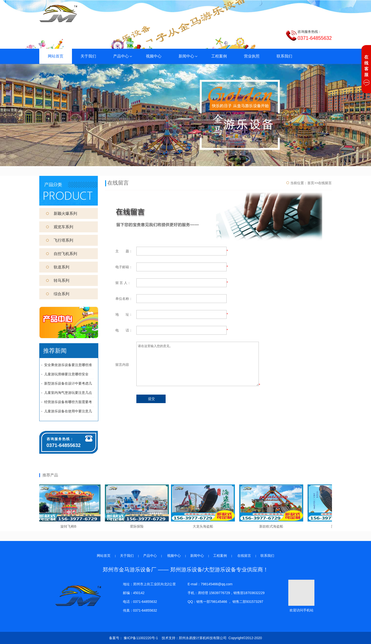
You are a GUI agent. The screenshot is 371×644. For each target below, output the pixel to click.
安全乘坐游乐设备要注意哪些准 (68, 365)
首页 (310, 183)
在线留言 (244, 556)
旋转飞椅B (69, 526)
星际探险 (138, 526)
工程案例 (219, 56)
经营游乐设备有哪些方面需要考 (68, 402)
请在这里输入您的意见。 (197, 364)
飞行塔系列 (59, 240)
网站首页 (55, 56)
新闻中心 (188, 56)
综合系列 (57, 294)
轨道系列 (57, 267)
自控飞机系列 (61, 254)
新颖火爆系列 (61, 213)
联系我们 (284, 56)
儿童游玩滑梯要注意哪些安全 (66, 374)
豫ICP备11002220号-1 (140, 638)
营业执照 (252, 56)
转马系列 (57, 280)
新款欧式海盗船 (272, 526)
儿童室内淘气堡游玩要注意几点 (68, 393)
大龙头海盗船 (204, 526)
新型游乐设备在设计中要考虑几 (68, 383)
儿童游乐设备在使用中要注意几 (68, 411)
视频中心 (153, 56)
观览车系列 (59, 227)
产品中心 (122, 56)
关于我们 (88, 56)
